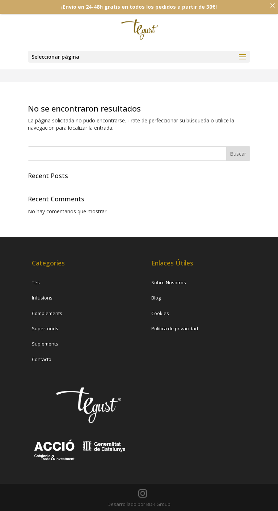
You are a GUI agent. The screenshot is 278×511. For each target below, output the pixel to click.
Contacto (41, 359)
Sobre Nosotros (168, 282)
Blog (156, 297)
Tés (36, 282)
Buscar (238, 153)
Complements (47, 313)
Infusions (42, 297)
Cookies (160, 313)
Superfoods (45, 328)
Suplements (45, 343)
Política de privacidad (174, 328)
